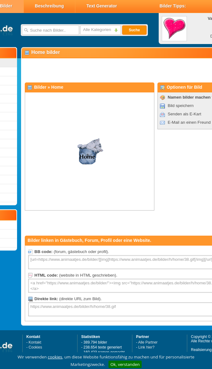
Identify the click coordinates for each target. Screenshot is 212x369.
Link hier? (146, 347)
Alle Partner (148, 342)
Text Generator (101, 5)
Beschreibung (49, 5)
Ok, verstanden (124, 364)
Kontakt (35, 342)
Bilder (40, 87)
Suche (134, 30)
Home (57, 87)
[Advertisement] (95, 70)
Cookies (35, 347)
